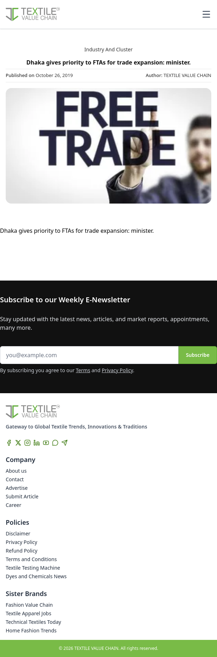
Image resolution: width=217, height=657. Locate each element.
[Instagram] (27, 443)
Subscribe (198, 354)
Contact (15, 479)
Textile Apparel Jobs (28, 613)
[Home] (33, 14)
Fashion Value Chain (29, 604)
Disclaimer (18, 533)
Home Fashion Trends (31, 630)
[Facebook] (9, 443)
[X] (18, 443)
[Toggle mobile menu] (206, 14)
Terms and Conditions (31, 559)
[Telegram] (64, 443)
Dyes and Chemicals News (36, 576)
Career (13, 505)
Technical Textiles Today (33, 621)
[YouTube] (46, 443)
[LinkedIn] (36, 443)
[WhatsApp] (55, 443)
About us (16, 470)
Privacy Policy (117, 370)
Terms (83, 370)
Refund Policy (21, 550)
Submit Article (22, 496)
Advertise (17, 487)
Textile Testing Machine (33, 567)
